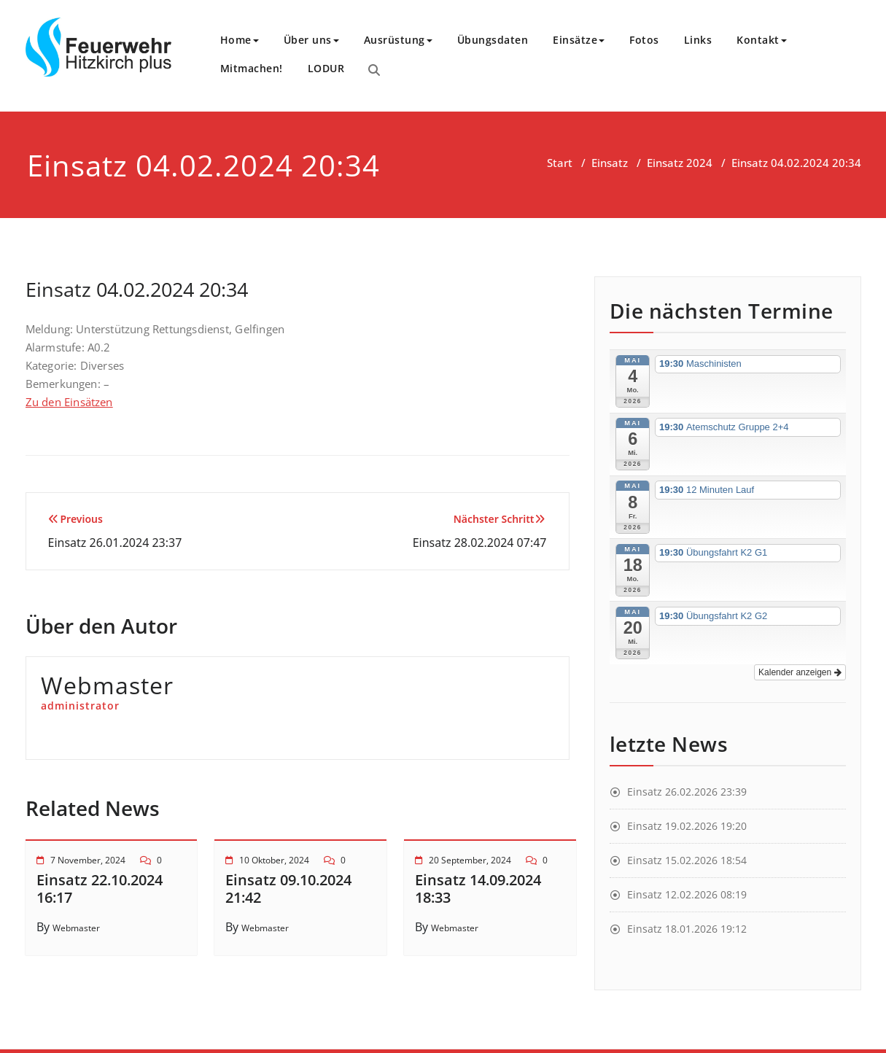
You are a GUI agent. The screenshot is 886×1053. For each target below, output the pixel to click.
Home (239, 40)
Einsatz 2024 (679, 162)
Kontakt (762, 40)
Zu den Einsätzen (69, 402)
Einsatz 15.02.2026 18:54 (687, 860)
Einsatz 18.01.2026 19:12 (687, 929)
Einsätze (579, 40)
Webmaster (76, 928)
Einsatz (609, 162)
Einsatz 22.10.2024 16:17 (99, 888)
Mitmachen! (251, 68)
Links (698, 40)
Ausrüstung (398, 40)
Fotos (644, 40)
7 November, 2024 (87, 860)
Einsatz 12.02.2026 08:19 (687, 894)
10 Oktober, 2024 (274, 860)
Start (559, 162)
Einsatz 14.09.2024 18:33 (478, 888)
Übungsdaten (493, 40)
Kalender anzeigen (799, 672)
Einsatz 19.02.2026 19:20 (687, 826)
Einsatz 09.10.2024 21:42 (288, 888)
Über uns (311, 40)
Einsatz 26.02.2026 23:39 (687, 792)
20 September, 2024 (470, 860)
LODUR (326, 68)
